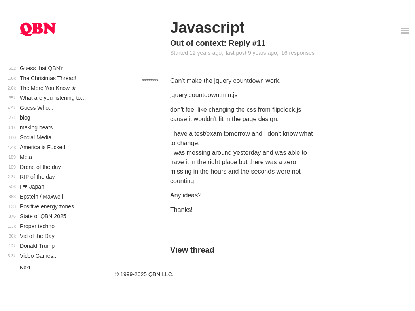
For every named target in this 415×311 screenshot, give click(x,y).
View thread (192, 249)
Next (25, 267)
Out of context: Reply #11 (217, 43)
